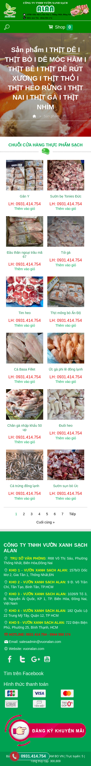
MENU (82, 27)
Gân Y (24, 196)
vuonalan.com (33, 649)
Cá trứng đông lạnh (24, 486)
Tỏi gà (65, 252)
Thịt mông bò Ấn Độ (65, 313)
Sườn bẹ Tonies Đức (65, 196)
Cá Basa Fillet (24, 369)
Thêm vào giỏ (24, 209)
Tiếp (72, 514)
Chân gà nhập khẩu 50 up (24, 428)
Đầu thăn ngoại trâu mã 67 (24, 255)
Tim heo (24, 313)
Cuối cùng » (45, 522)
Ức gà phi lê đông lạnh (66, 369)
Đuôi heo (66, 425)
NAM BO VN (55, 756)
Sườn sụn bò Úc (65, 486)
